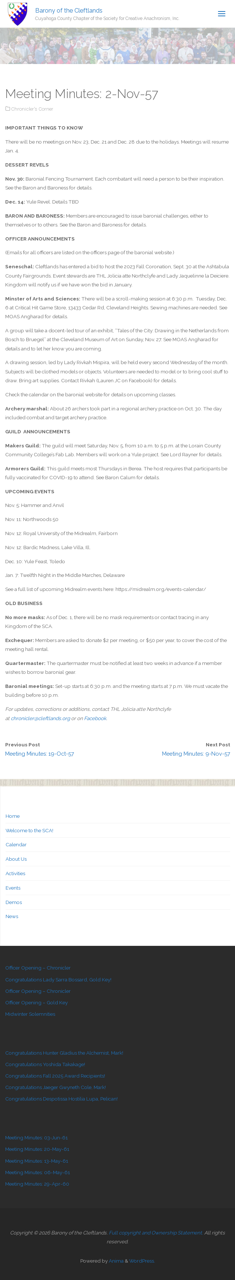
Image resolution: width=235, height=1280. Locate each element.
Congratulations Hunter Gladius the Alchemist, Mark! (64, 1053)
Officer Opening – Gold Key (36, 1002)
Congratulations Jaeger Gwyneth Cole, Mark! (55, 1087)
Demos (14, 902)
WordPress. (142, 1261)
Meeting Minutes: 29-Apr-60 (37, 1184)
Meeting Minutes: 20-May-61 (37, 1149)
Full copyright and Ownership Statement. (156, 1233)
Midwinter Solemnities (30, 1014)
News (12, 916)
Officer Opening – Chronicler (38, 968)
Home (13, 816)
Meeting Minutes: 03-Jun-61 (36, 1137)
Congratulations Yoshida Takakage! (45, 1064)
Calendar (16, 844)
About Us (16, 859)
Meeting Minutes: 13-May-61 (36, 1161)
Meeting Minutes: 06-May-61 (37, 1172)
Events (13, 888)
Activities (15, 873)
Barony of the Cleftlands (69, 10)
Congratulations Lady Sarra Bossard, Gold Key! (58, 979)
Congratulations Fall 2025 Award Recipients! (55, 1076)
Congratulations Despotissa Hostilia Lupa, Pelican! (61, 1099)
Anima (116, 1261)
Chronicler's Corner (32, 109)
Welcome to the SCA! (29, 830)
